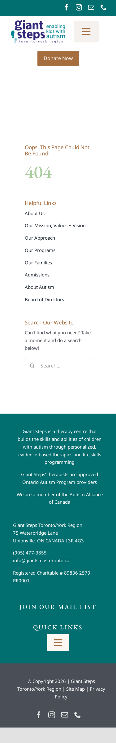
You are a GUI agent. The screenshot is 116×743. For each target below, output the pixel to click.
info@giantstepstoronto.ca (41, 560)
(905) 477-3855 (30, 553)
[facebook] (66, 7)
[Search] (32, 365)
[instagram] (79, 7)
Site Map (75, 689)
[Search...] (58, 365)
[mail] (91, 7)
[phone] (104, 7)
